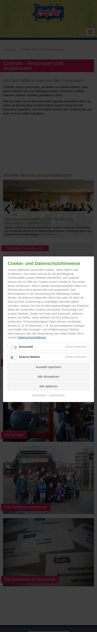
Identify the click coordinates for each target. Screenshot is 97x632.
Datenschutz (57, 395)
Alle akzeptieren (48, 376)
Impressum (39, 395)
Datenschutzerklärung (32, 337)
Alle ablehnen (48, 386)
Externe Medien (29, 357)
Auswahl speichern (48, 367)
